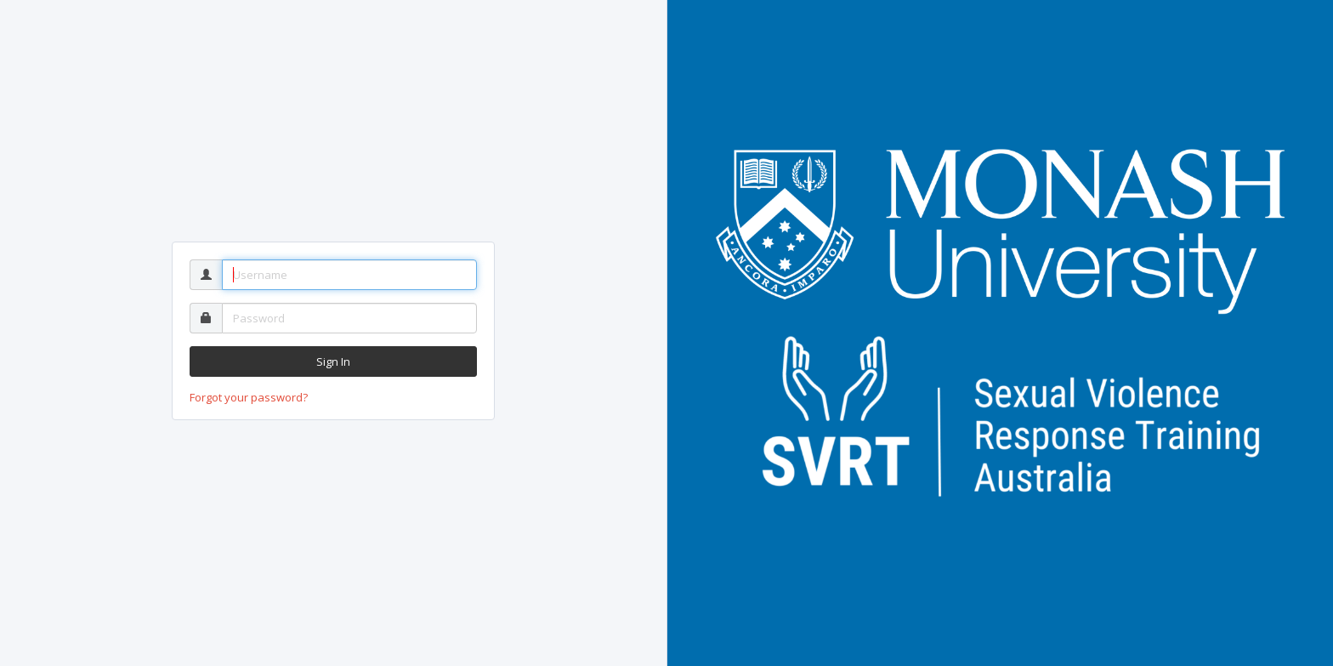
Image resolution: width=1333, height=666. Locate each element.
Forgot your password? (249, 397)
